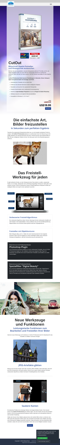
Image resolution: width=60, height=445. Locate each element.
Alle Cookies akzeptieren (42, 438)
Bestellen (48, 108)
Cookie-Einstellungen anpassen (43, 441)
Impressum (34, 441)
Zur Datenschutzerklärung (41, 435)
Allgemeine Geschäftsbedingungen (30, 442)
